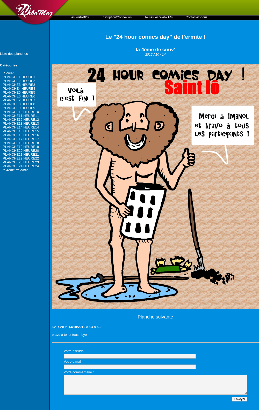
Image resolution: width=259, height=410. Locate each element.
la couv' (8, 73)
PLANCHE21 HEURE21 (21, 154)
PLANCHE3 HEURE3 (19, 85)
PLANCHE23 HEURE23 (21, 162)
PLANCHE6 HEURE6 (19, 96)
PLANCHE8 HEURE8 (19, 104)
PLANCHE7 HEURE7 (19, 100)
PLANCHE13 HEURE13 (21, 123)
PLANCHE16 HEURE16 (21, 135)
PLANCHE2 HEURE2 (19, 81)
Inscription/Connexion (117, 17)
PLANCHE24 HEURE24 (21, 166)
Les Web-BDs (79, 17)
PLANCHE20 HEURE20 (21, 151)
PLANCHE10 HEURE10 (21, 112)
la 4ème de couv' (15, 170)
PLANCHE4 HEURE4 (19, 88)
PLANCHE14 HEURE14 (21, 127)
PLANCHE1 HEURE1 (19, 77)
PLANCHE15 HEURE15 (21, 131)
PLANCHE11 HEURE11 (21, 116)
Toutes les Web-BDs (159, 17)
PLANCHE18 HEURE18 (21, 143)
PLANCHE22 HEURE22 (21, 158)
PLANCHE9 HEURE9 (19, 108)
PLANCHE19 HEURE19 (21, 147)
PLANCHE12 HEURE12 (21, 120)
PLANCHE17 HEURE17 (21, 139)
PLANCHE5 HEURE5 (19, 92)
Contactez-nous (196, 17)
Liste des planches (14, 54)
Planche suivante (155, 317)
